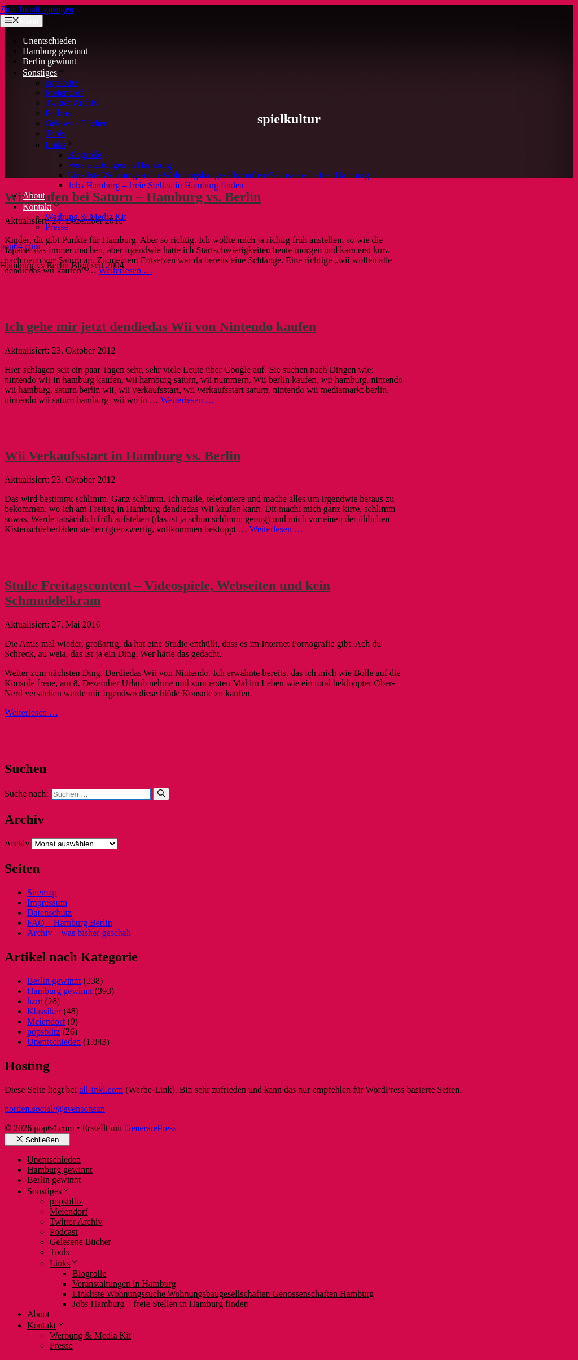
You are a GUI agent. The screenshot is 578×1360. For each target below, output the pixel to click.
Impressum (47, 902)
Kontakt (42, 206)
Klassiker (44, 1011)
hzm (35, 1001)
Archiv (17, 843)
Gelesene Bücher (76, 123)
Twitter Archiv (71, 103)
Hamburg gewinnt (55, 51)
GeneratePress (151, 1128)
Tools (55, 133)
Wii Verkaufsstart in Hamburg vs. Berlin (122, 455)
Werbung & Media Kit (85, 217)
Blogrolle (85, 155)
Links (60, 144)
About (34, 195)
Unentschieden (49, 41)
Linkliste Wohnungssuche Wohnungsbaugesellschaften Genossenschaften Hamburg (218, 175)
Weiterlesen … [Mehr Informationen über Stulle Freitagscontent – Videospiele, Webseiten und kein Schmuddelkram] (31, 712)
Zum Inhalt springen (37, 9)
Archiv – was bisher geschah (79, 933)
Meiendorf (64, 93)
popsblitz (61, 82)
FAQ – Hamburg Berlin (69, 923)
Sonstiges (44, 72)
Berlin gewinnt (50, 61)
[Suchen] (161, 794)
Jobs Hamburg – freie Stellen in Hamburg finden (156, 185)
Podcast (59, 113)
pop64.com (20, 246)
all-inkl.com (101, 1089)
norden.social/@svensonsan (55, 1109)
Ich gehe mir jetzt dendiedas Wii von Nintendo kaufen (160, 326)
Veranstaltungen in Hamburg (120, 165)
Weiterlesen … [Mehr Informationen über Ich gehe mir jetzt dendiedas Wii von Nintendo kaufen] (187, 400)
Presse (56, 227)
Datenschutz (49, 912)
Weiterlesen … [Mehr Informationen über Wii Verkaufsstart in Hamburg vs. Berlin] (276, 529)
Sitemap (41, 892)
